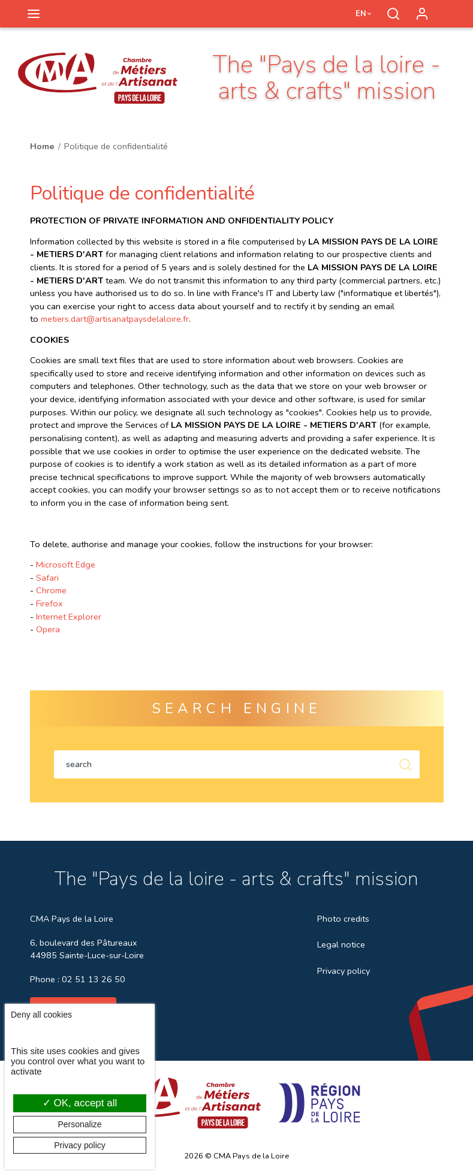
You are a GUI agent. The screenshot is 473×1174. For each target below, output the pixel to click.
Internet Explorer (68, 617)
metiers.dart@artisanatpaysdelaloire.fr (115, 319)
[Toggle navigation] (34, 14)
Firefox (49, 603)
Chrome (51, 590)
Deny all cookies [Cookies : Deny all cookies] (41, 1014)
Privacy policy (343, 971)
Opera (48, 629)
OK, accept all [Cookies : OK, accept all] (80, 1103)
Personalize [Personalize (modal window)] (79, 1124)
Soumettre (405, 764)
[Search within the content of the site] (222, 764)
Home (42, 146)
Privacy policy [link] (80, 1145)
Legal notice (341, 944)
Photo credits (343, 919)
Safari (47, 578)
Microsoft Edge (65, 565)
